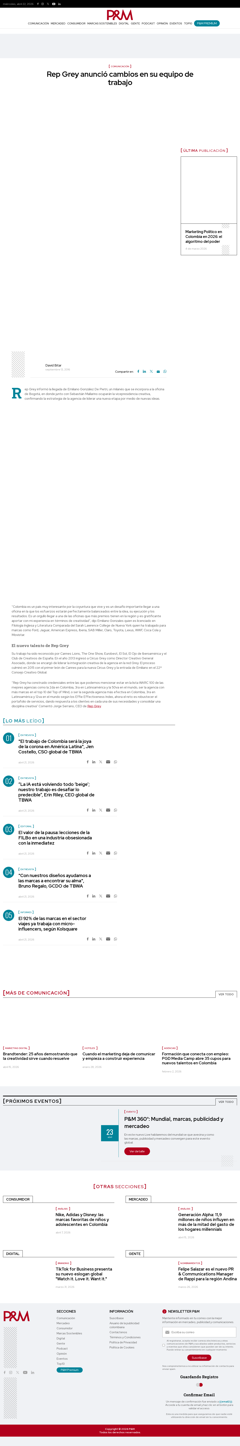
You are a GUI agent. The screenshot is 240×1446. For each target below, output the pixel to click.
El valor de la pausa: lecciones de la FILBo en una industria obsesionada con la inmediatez (55, 838)
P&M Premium (207, 23)
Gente (135, 23)
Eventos (176, 23)
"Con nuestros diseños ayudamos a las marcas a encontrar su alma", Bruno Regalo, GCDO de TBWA (54, 881)
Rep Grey (94, 706)
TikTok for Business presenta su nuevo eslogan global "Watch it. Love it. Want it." (84, 1274)
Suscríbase (117, 1318)
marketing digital (16, 1048)
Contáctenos (118, 1332)
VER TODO (226, 994)
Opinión (162, 23)
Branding (63, 1263)
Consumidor (76, 23)
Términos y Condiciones (125, 1337)
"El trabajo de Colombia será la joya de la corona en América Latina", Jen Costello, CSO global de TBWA (56, 746)
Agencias (170, 1048)
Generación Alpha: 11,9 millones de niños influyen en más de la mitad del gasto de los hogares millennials (206, 1222)
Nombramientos (190, 1263)
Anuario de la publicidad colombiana (124, 1325)
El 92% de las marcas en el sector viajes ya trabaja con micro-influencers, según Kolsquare (52, 924)
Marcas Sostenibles (102, 23)
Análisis (63, 1208)
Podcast (148, 23)
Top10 (188, 23)
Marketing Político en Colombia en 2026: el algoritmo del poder (203, 236)
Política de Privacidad (123, 1342)
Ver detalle (137, 1151)
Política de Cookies (122, 1347)
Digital (124, 23)
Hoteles (90, 1048)
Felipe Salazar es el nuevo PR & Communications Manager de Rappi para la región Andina (207, 1274)
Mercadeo (58, 23)
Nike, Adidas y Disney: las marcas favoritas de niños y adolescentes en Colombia (82, 1219)
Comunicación (38, 23)
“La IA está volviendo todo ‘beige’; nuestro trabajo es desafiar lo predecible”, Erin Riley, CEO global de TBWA (56, 792)
